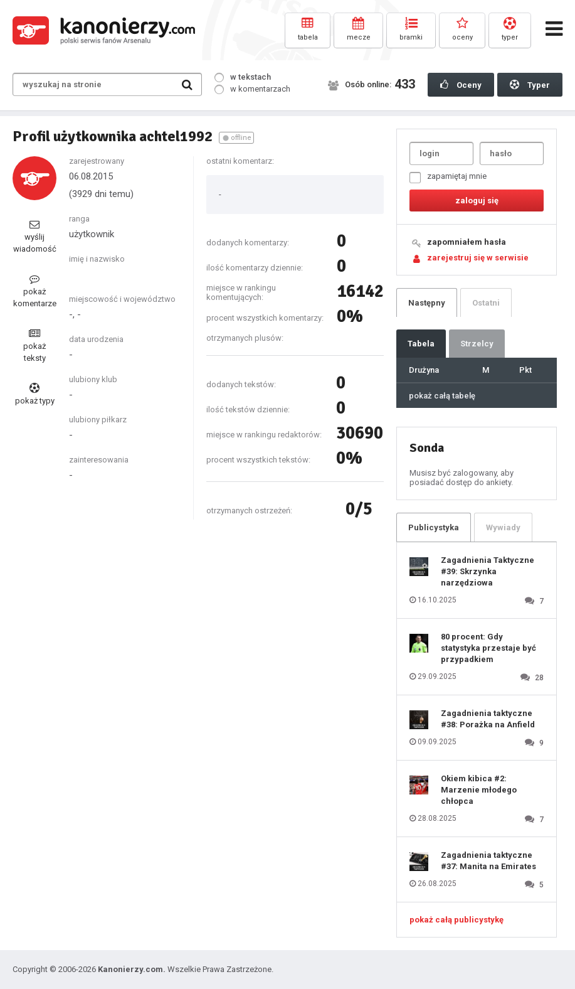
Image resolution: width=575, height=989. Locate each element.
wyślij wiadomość (34, 236)
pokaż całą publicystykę (456, 919)
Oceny (461, 85)
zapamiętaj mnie (448, 177)
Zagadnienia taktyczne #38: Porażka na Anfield (488, 718)
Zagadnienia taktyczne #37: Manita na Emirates (488, 860)
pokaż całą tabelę (442, 395)
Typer (530, 85)
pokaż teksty (34, 345)
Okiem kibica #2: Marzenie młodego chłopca (479, 790)
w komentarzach (252, 89)
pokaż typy (35, 394)
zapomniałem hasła (466, 242)
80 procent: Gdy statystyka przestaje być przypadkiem (488, 648)
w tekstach (242, 77)
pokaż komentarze (34, 291)
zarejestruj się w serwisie (478, 257)
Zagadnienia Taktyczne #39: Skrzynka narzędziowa (487, 571)
